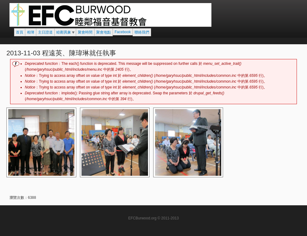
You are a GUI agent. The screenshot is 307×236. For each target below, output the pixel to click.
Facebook (123, 32)
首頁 (19, 32)
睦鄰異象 (63, 32)
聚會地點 (103, 32)
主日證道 (45, 32)
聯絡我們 (142, 32)
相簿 (30, 32)
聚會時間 (85, 32)
